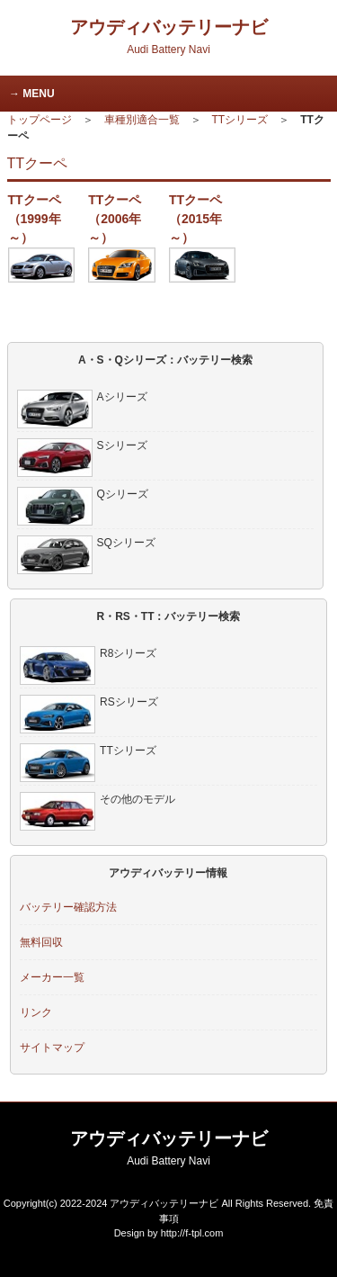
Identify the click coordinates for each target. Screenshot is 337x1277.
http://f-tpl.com (192, 1233)
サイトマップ (52, 1047)
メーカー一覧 (52, 977)
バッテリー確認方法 (68, 907)
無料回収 (41, 942)
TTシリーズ (240, 119)
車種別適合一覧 (142, 119)
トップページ (39, 119)
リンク (36, 1012)
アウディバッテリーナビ (169, 36)
